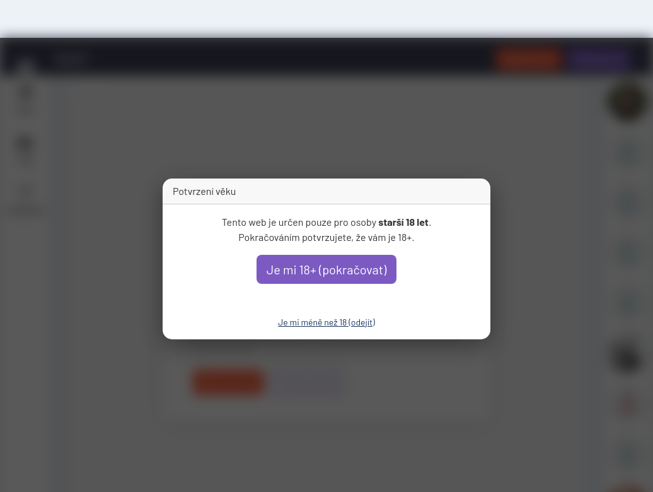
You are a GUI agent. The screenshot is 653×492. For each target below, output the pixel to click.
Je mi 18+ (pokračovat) (327, 269)
